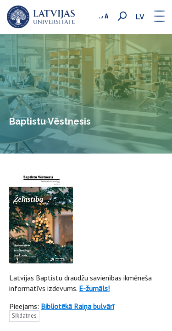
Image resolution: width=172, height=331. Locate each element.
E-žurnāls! (94, 288)
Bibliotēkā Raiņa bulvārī (77, 306)
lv (140, 16)
